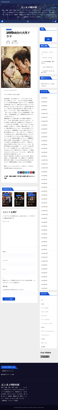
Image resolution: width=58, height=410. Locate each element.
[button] (53, 21)
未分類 (43, 346)
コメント (6, 221)
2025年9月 (44, 125)
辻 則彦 (15, 41)
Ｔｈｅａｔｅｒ (45, 335)
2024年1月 (44, 203)
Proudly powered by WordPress (21, 407)
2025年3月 (44, 148)
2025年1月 (44, 156)
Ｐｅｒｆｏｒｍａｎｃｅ (31, 195)
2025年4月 (44, 144)
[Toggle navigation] (28, 21)
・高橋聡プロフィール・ (7, 371)
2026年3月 (44, 102)
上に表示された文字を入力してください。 (14, 289)
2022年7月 (44, 273)
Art (42, 300)
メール (5, 260)
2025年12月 (44, 113)
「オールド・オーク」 (19, 199)
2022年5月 (44, 280)
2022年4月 (44, 284)
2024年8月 (44, 175)
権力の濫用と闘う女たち (27, 176)
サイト (4, 269)
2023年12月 (44, 206)
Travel (43, 339)
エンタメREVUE (29, 7)
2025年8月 (44, 129)
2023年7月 (44, 226)
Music (43, 327)
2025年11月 (44, 117)
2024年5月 (44, 187)
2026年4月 (44, 98)
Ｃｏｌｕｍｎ (44, 311)
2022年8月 (44, 269)
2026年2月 (44, 105)
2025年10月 (44, 121)
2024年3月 (44, 195)
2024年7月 (44, 179)
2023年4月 (44, 238)
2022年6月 (44, 276)
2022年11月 (44, 257)
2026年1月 (44, 109)
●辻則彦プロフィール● (7, 374)
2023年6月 (44, 230)
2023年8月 (44, 222)
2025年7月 (44, 133)
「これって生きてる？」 (31, 199)
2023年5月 (44, 234)
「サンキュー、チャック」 (7, 199)
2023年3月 (44, 241)
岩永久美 (6, 204)
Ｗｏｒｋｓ (44, 343)
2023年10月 (44, 214)
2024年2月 (44, 199)
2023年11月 (44, 210)
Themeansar (41, 407)
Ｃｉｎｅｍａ (9, 29)
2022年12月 (44, 253)
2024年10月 (44, 168)
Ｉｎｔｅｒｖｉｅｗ (46, 323)
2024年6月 (44, 183)
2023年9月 (44, 218)
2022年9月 (44, 265)
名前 (4, 251)
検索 (42, 29)
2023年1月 (44, 249)
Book (42, 304)
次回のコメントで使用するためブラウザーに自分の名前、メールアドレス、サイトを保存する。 (19, 281)
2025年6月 (44, 137)
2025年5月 (44, 140)
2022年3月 (44, 288)
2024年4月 (44, 191)
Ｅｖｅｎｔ (44, 315)
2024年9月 (44, 172)
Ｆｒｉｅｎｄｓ (6, 195)
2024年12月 (44, 160)
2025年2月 (44, 152)
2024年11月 (44, 164)
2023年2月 (44, 245)
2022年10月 (44, 261)
